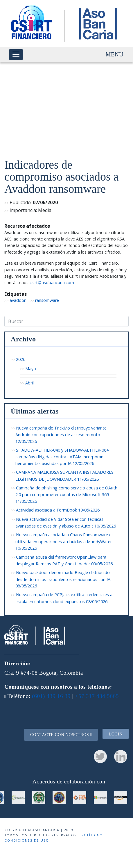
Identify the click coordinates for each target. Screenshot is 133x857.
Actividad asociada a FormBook (58, 510)
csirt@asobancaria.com (52, 282)
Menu (114, 54)
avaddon (18, 300)
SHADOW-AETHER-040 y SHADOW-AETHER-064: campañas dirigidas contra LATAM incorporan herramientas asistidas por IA (62, 456)
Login (116, 733)
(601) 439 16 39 (51, 696)
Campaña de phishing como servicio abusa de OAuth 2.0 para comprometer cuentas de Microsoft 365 (66, 494)
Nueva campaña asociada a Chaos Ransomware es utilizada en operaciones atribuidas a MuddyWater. (64, 541)
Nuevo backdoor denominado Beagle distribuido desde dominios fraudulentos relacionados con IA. (63, 579)
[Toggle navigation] (16, 54)
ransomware (47, 300)
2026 (20, 359)
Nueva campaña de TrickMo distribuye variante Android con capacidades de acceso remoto (61, 434)
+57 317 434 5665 (97, 696)
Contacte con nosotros (61, 734)
